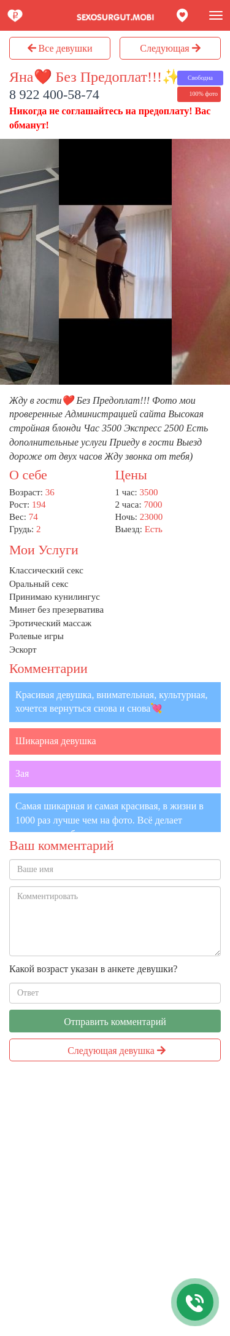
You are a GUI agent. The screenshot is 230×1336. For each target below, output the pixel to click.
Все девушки (60, 48)
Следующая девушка (116, 1050)
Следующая (170, 48)
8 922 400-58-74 (54, 94)
